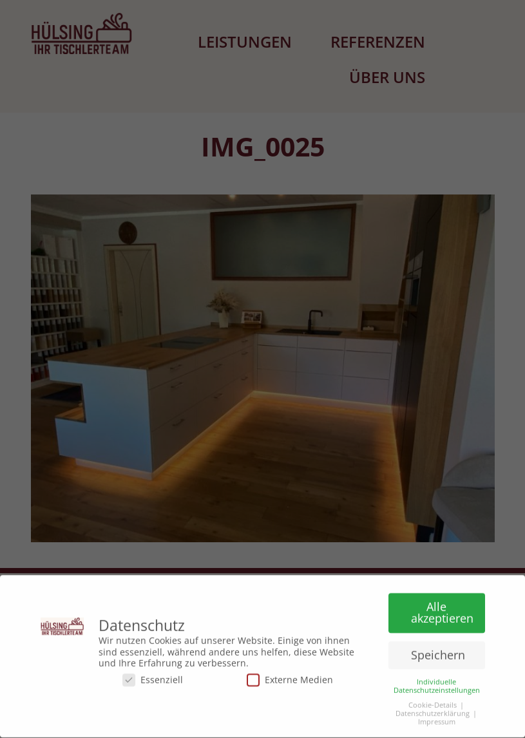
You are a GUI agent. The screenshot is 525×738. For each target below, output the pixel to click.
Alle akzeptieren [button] (442, 609)
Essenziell (152, 677)
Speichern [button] (438, 652)
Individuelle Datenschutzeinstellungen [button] (437, 683)
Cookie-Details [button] (432, 703)
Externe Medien (290, 677)
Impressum (436, 719)
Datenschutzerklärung (433, 711)
